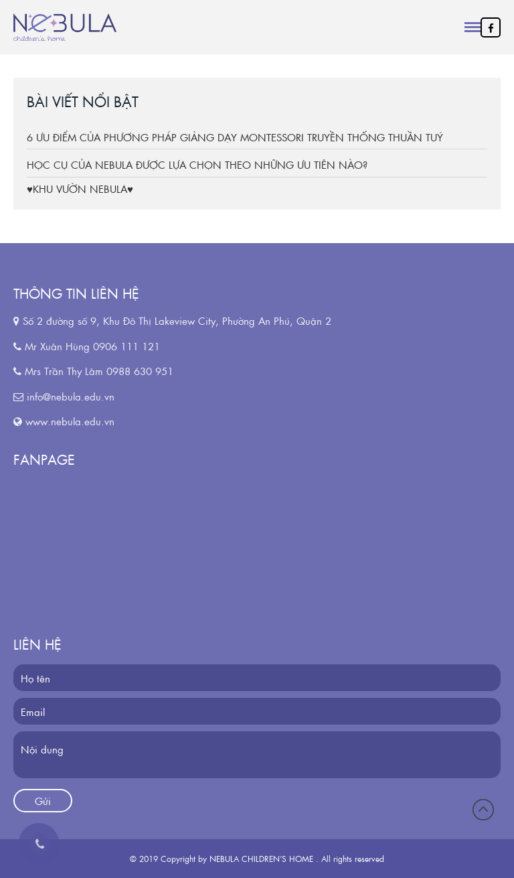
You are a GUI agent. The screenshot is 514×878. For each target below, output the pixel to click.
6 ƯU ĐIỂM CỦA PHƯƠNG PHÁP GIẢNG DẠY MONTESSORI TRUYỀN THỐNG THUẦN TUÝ (235, 137)
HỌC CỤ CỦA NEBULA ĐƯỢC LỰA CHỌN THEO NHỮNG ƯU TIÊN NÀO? (197, 164)
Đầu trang (483, 809)
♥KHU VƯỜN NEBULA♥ (80, 188)
